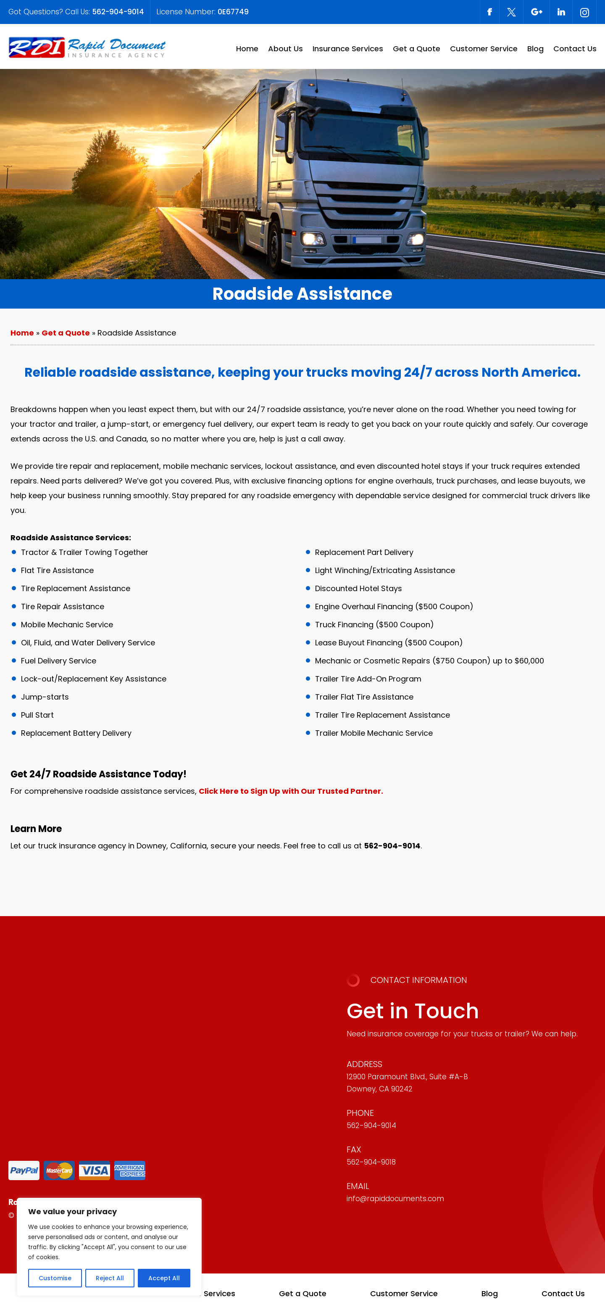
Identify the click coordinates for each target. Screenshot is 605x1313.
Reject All (110, 1278)
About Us (285, 48)
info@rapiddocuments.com (395, 1199)
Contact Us (575, 48)
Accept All (164, 1278)
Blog (535, 48)
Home (247, 48)
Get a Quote (416, 48)
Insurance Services (348, 48)
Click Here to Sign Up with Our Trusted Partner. (291, 791)
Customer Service (484, 48)
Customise (55, 1278)
